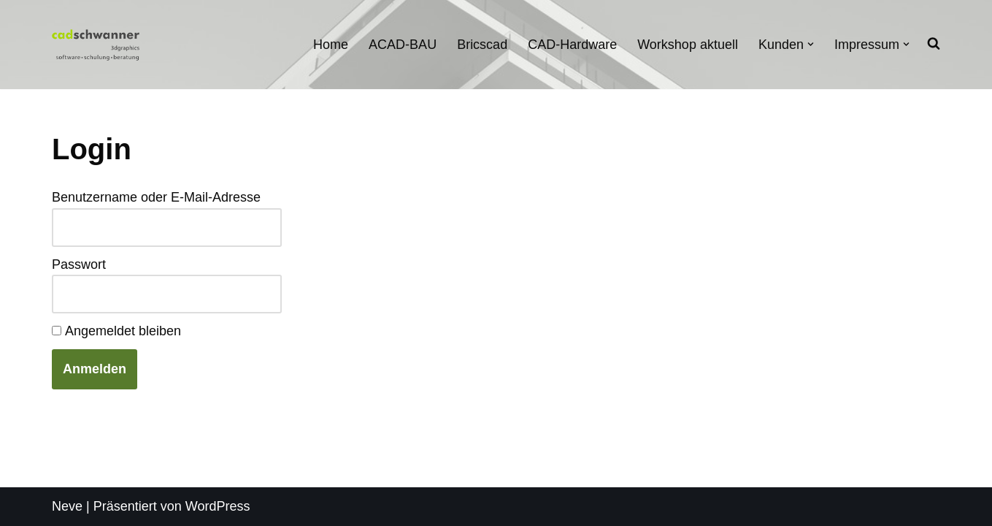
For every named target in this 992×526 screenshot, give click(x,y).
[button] (810, 44)
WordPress (217, 506)
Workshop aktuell (687, 44)
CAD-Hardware (572, 44)
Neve (67, 506)
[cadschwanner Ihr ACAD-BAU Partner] (95, 44)
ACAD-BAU (403, 44)
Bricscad (482, 44)
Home (330, 44)
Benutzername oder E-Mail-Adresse (156, 197)
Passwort (79, 264)
